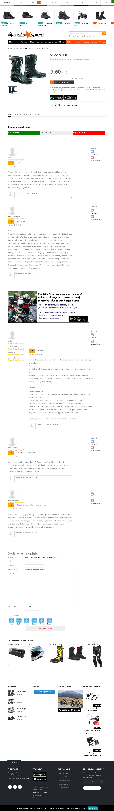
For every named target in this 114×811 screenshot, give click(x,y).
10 (44, 569)
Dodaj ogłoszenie (44, 692)
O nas (102, 42)
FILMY (20, 2)
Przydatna (94, 152)
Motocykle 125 (63, 777)
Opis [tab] (9, 114)
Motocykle (13, 42)
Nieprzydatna (95, 159)
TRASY (53, 2)
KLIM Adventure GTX (55, 644)
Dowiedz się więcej (80, 808)
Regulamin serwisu (39, 795)
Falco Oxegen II (22, 709)
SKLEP (94, 2)
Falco (46, 48)
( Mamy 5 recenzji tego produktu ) (78, 59)
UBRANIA (30, 48)
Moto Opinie (20, 48)
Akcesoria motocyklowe (54, 42)
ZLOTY (36, 2)
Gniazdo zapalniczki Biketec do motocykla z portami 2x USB (92, 755)
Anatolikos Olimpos (69, 709)
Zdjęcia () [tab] (38, 114)
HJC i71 (30, 644)
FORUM (81, 2)
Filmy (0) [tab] (18, 114)
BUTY (39, 48)
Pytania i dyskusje (90, 42)
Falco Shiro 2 (21, 716)
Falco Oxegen (21, 691)
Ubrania (24, 42)
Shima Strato (102, 23)
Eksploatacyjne (36, 42)
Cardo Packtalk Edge (15, 644)
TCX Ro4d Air (66, 23)
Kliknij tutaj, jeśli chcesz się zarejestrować (44, 557)
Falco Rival (20, 700)
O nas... (35, 798)
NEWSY (7, 2)
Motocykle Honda (64, 773)
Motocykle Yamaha (64, 780)
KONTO (107, 2)
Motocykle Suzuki (64, 784)
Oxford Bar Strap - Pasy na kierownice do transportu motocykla (92, 733)
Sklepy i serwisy (73, 42)
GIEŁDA (67, 2)
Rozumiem (93, 808)
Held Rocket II (93, 644)
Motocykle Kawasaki (64, 787)
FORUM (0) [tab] (27, 114)
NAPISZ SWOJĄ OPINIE (63, 82)
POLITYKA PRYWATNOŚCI (40, 793)
